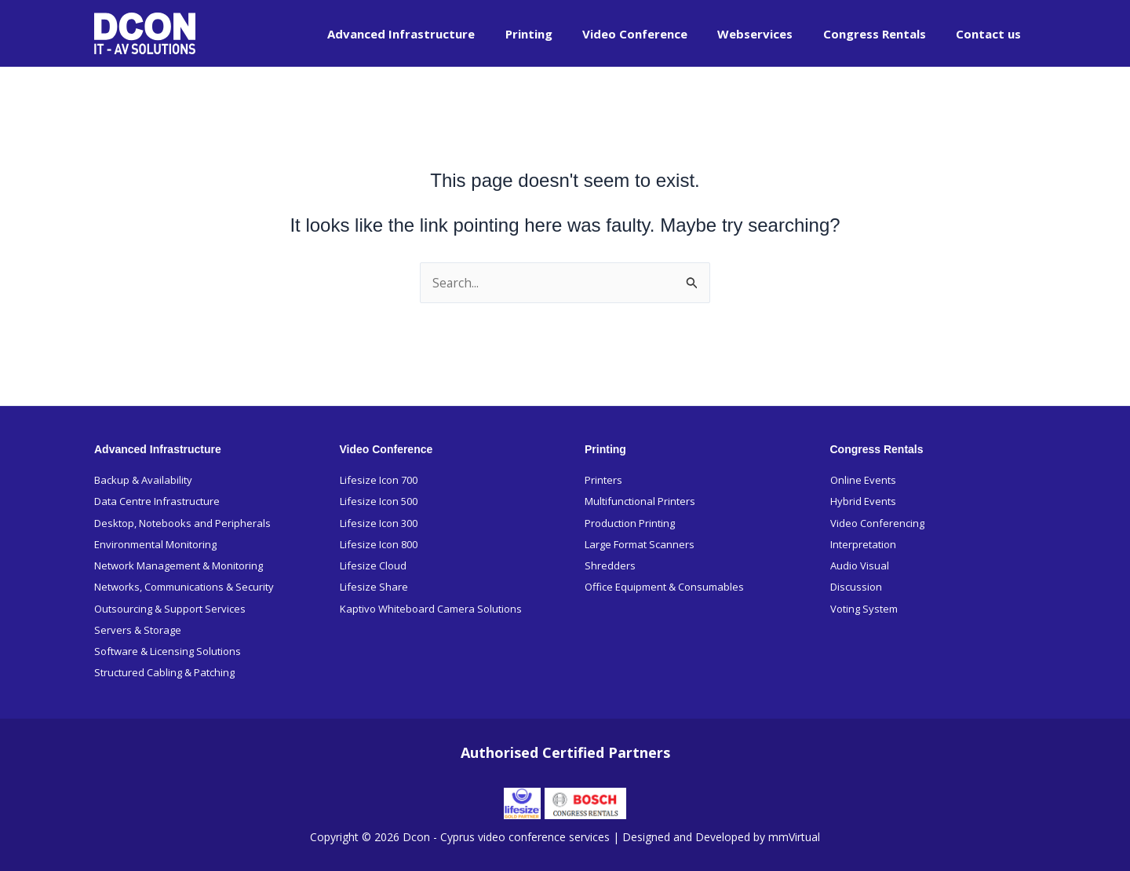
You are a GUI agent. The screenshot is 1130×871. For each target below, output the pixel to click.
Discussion (856, 587)
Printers (603, 479)
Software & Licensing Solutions (167, 651)
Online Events (863, 479)
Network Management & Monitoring (178, 565)
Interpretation (863, 543)
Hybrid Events (863, 500)
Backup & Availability (143, 479)
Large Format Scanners (639, 543)
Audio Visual (859, 565)
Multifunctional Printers (640, 500)
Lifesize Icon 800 (378, 543)
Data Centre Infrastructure (157, 500)
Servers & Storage (137, 630)
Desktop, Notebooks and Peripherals (182, 522)
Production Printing (630, 522)
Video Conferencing (877, 522)
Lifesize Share (374, 587)
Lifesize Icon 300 (378, 522)
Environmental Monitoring (155, 543)
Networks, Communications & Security (184, 587)
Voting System (864, 608)
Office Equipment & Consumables (664, 587)
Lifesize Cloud (373, 565)
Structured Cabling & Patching (164, 672)
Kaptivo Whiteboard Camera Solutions (431, 608)
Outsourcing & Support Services (170, 608)
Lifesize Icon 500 (378, 500)
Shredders (610, 565)
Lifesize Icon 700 (378, 479)
